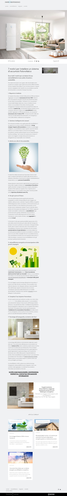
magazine (20, 6)
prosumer (30, 291)
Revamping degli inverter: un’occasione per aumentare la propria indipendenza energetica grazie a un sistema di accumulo (46, 437)
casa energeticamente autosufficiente (17, 277)
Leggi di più (28, 446)
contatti (25, 6)
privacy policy (9, 490)
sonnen (6, 6)
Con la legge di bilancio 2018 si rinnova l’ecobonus (19, 437)
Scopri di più (47, 70)
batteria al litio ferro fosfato (30, 356)
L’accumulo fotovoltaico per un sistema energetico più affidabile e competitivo (19, 469)
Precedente (11, 61)
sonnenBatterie (13, 6)
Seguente (56, 61)
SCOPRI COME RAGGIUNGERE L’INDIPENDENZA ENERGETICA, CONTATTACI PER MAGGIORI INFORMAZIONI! (23, 374)
